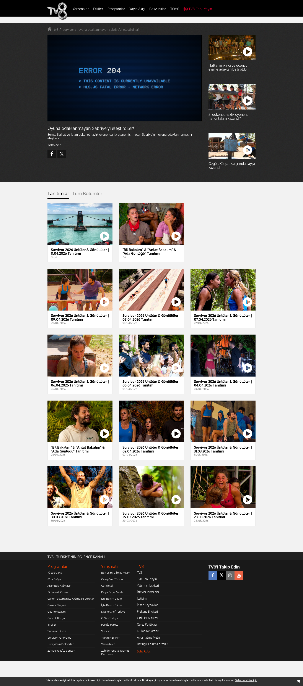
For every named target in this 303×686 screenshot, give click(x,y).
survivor (68, 29)
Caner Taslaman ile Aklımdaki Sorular (70, 598)
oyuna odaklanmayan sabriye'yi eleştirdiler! (108, 29)
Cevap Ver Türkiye (112, 579)
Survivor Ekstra (56, 631)
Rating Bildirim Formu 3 (152, 644)
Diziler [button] (98, 9)
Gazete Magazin (57, 605)
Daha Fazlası (144, 651)
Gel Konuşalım (56, 611)
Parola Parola (109, 624)
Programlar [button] (116, 9)
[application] (124, 78)
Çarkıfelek (107, 585)
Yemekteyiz (108, 644)
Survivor (106, 631)
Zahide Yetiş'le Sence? (61, 650)
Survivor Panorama (59, 637)
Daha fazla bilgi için (246, 680)
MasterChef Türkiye (113, 611)
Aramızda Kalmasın (59, 585)
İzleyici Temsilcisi (148, 592)
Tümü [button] (174, 9)
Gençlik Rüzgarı (56, 618)
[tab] (58, 195)
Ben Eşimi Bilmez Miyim (115, 572)
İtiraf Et (51, 624)
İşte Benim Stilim (111, 598)
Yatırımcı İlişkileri (148, 585)
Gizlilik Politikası (147, 618)
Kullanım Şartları (148, 631)
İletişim (142, 598)
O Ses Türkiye (109, 618)
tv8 (56, 29)
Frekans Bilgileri (147, 611)
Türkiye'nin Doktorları (60, 644)
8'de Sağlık (54, 579)
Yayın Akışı (137, 9)
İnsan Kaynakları (147, 605)
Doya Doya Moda (112, 592)
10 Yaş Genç (54, 572)
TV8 (139, 572)
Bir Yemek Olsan (57, 592)
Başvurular (157, 9)
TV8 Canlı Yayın (198, 9)
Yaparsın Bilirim (110, 637)
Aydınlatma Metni (148, 637)
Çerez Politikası (147, 624)
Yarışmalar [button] (81, 9)
